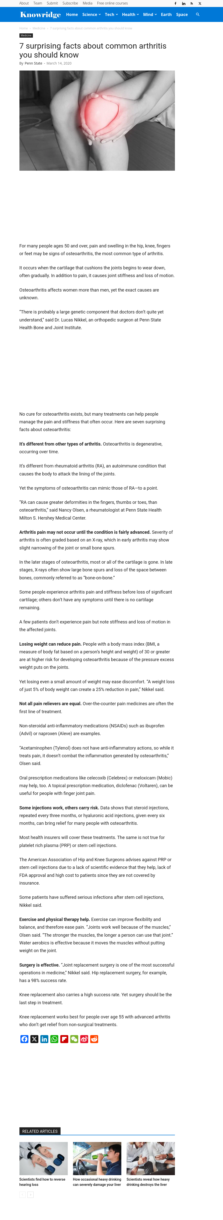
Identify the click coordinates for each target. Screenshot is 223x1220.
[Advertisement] (56, 208)
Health (130, 14)
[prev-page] (22, 1195)
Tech (111, 14)
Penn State (33, 63)
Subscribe (70, 3)
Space (182, 14)
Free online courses (112, 3)
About (24, 3)
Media (87, 3)
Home (72, 14)
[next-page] (30, 1195)
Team (37, 3)
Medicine (39, 28)
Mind (150, 14)
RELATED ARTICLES (40, 1131)
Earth (166, 14)
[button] (198, 14)
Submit (52, 3)
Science (91, 14)
